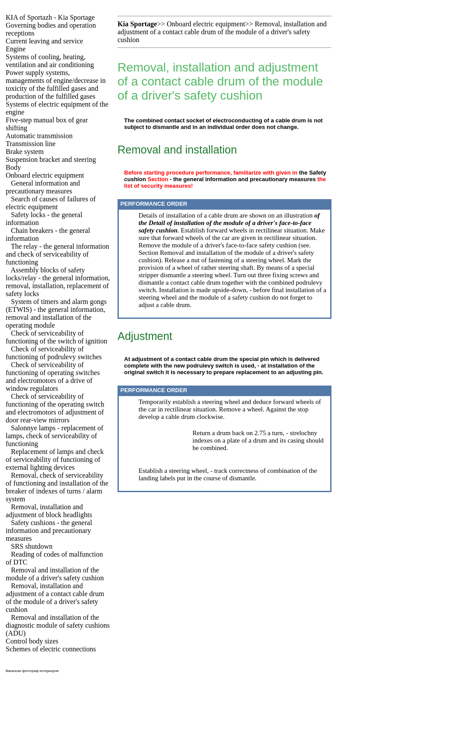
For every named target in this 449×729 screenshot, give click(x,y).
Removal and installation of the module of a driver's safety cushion (55, 574)
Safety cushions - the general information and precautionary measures (49, 530)
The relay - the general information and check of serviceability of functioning (57, 254)
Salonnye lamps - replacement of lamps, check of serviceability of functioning (54, 435)
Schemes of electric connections (51, 649)
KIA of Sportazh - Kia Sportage (50, 17)
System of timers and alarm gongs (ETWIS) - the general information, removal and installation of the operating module (56, 313)
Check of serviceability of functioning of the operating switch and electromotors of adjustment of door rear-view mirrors (55, 408)
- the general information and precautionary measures (243, 179)
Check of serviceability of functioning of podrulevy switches (54, 353)
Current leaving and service (44, 41)
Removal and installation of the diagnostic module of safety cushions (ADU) (58, 625)
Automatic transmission (39, 135)
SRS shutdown (32, 546)
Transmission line (31, 143)
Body (13, 167)
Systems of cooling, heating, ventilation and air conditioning (50, 60)
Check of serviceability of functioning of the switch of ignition (56, 337)
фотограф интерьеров (40, 671)
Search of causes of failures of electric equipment (51, 203)
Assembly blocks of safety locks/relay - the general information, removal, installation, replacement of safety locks (58, 281)
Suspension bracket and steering (51, 159)
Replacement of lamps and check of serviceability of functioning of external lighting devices (54, 459)
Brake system (25, 151)
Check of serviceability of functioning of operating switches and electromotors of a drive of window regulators (53, 376)
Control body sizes (32, 641)
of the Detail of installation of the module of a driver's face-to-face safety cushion (229, 223)
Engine (15, 49)
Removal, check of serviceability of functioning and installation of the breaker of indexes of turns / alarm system (57, 487)
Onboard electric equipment (45, 175)
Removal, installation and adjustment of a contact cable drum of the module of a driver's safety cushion (55, 597)
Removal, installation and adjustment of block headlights (49, 510)
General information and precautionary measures (43, 187)
